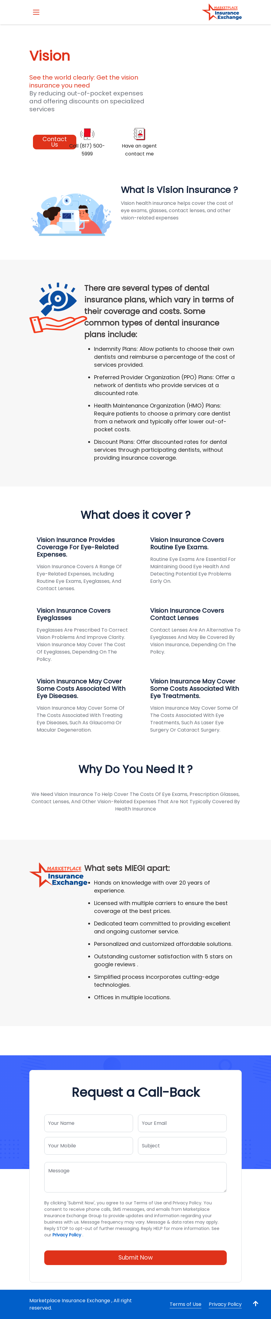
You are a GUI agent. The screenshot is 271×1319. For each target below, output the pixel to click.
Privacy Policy (66, 1235)
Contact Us (54, 142)
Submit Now (135, 1257)
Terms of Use (185, 1304)
